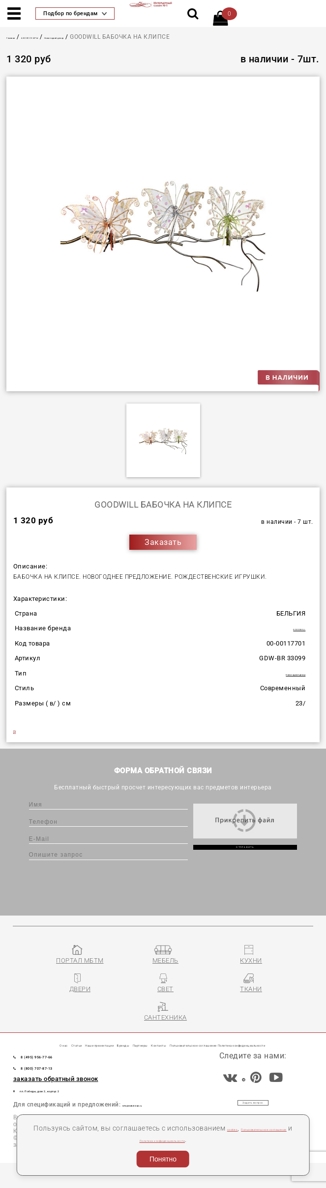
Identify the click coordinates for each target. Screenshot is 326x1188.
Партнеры (231, 1041)
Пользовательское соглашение (103, 1139)
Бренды (189, 1041)
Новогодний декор (114, 36)
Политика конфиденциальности (219, 1139)
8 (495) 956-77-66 (61, 1075)
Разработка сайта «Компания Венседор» (253, 1178)
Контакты (277, 1041)
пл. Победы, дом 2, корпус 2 (70, 1110)
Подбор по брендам (75, 13)
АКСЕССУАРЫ (59, 36)
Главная (19, 36)
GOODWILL (288, 630)
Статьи (68, 1041)
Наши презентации (127, 1041)
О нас (37, 1041)
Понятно (163, 1159)
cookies (258, 1128)
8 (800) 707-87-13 (61, 1087)
